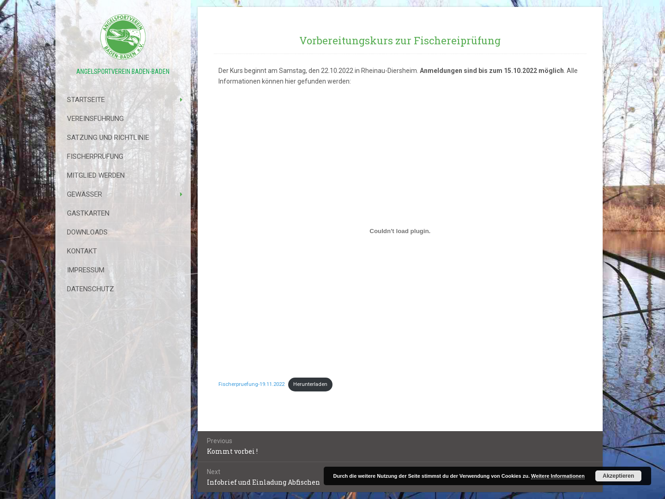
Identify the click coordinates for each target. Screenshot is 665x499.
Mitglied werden (96, 175)
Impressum (85, 270)
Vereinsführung (95, 118)
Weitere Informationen (558, 476)
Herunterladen (310, 384)
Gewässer (84, 194)
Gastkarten (88, 213)
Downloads (87, 232)
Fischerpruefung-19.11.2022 (251, 384)
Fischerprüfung (95, 156)
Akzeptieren (618, 476)
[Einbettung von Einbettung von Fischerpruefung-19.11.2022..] (400, 231)
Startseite (86, 100)
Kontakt (82, 251)
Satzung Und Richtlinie (108, 137)
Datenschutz (90, 289)
